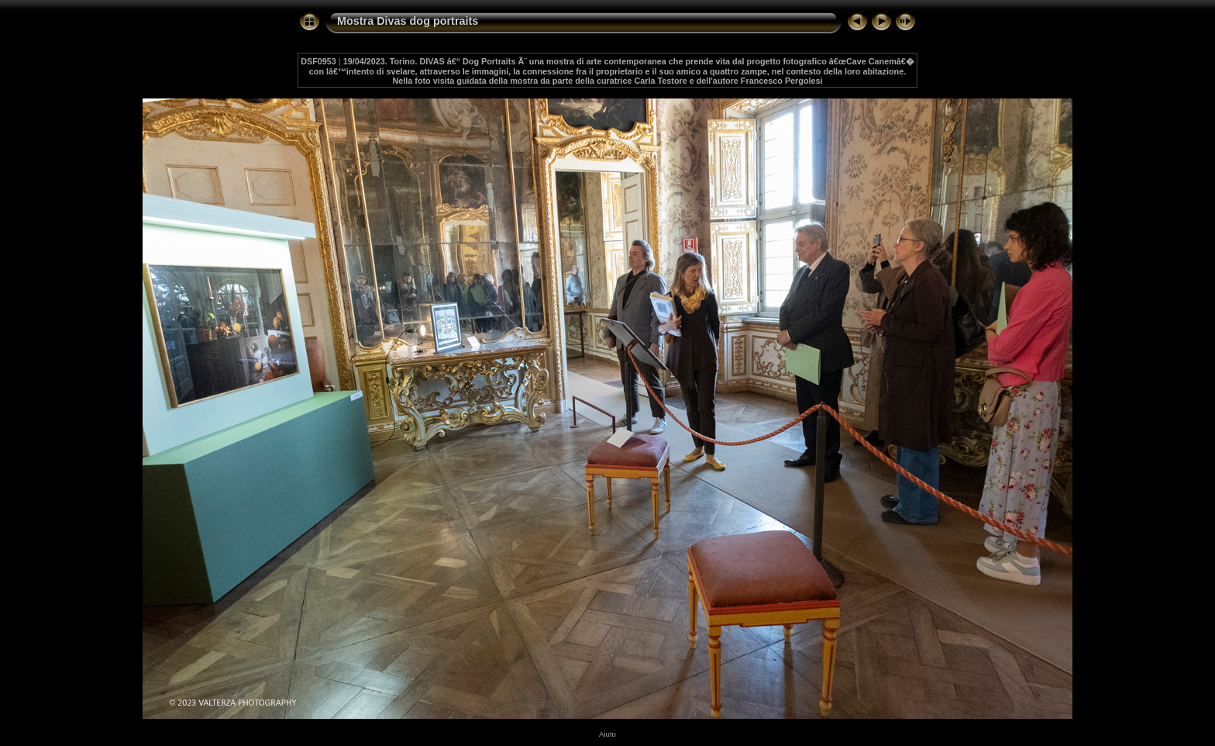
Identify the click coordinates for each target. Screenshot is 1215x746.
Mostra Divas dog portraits (407, 21)
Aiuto (607, 734)
